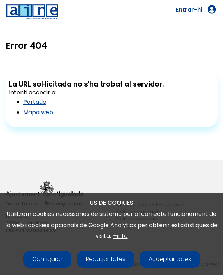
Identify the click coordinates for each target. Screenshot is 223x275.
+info (120, 236)
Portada (34, 102)
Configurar (47, 259)
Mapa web (38, 112)
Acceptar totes (170, 259)
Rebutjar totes (105, 259)
